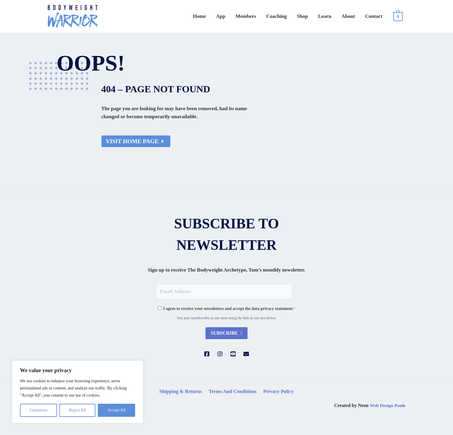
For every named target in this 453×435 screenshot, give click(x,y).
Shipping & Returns (181, 392)
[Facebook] (207, 354)
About (353, 16)
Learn (333, 16)
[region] (77, 392)
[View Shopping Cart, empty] (398, 16)
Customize (38, 410)
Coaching (292, 16)
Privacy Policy (277, 392)
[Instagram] (220, 354)
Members (265, 16)
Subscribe (225, 333)
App (244, 16)
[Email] (246, 354)
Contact (375, 16)
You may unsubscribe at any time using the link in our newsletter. (226, 318)
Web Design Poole (387, 406)
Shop (315, 16)
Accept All (116, 410)
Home (226, 16)
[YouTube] (233, 354)
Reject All (77, 410)
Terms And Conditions (232, 392)
